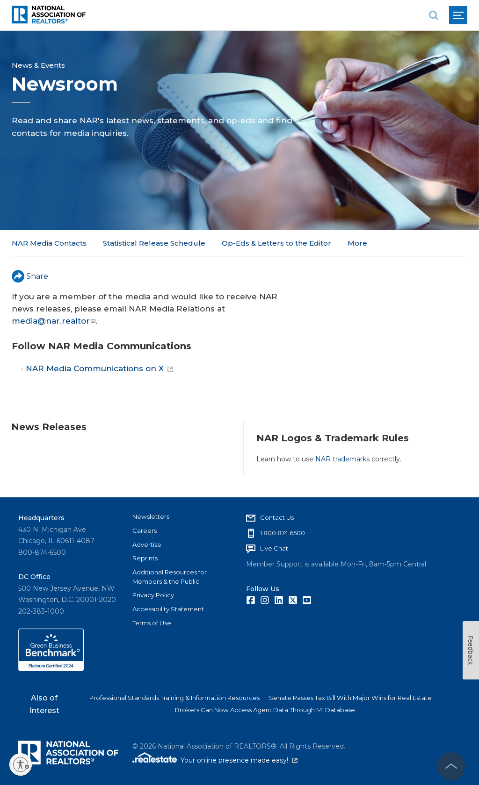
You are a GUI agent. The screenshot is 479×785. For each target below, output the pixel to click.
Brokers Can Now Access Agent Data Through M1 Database (265, 710)
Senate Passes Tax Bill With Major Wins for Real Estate (350, 697)
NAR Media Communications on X (99, 368)
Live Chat (274, 548)
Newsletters (150, 516)
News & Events (38, 65)
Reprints (145, 558)
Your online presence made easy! (239, 760)
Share (30, 276)
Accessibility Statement (168, 609)
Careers (144, 530)
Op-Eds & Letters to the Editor (276, 243)
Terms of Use (151, 623)
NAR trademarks (342, 459)
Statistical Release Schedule (154, 243)
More (357, 243)
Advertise (146, 544)
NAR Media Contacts (49, 243)
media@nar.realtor (53, 320)
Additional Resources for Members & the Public (169, 576)
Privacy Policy (153, 595)
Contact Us (277, 517)
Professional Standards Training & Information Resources (174, 697)
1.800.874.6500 (282, 533)
